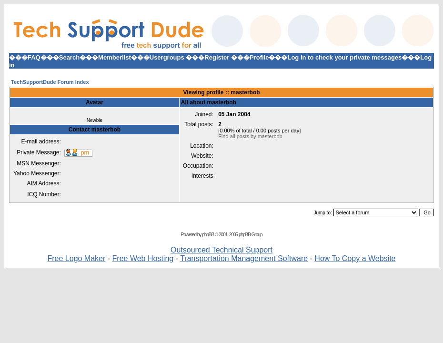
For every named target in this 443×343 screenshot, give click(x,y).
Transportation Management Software (244, 258)
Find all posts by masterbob (250, 136)
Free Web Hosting (143, 258)
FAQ (34, 57)
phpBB (208, 234)
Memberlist (114, 57)
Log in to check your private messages (344, 57)
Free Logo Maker (76, 258)
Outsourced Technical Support (221, 250)
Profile (259, 57)
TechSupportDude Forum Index (50, 82)
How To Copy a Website (354, 258)
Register (216, 57)
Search (69, 57)
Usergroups (167, 57)
